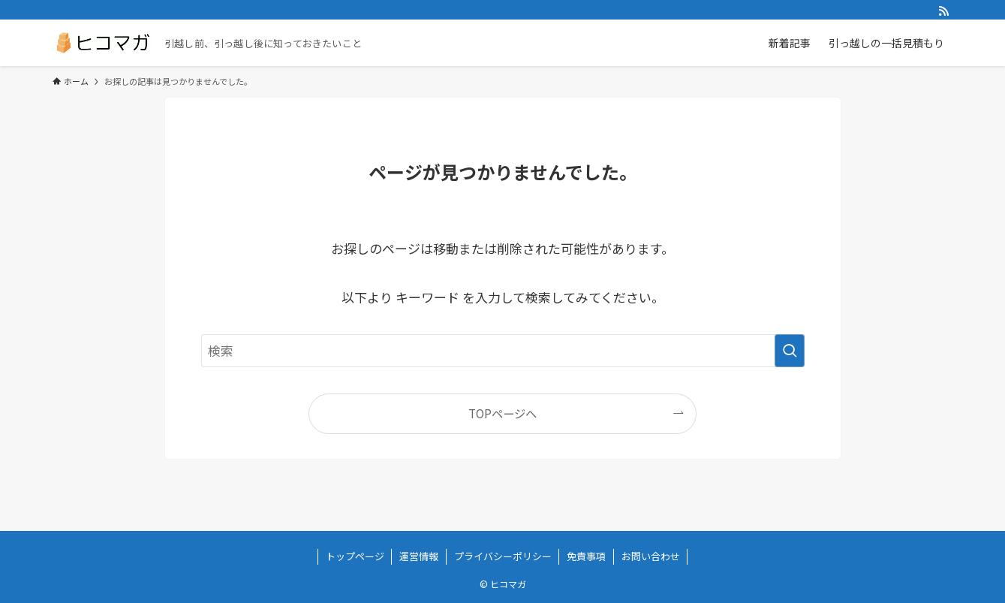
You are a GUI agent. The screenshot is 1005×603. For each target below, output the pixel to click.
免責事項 (586, 556)
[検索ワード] (503, 350)
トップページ (355, 556)
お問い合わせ (650, 556)
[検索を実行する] (790, 350)
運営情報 (418, 556)
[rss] (943, 11)
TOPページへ (502, 413)
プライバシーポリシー (503, 556)
